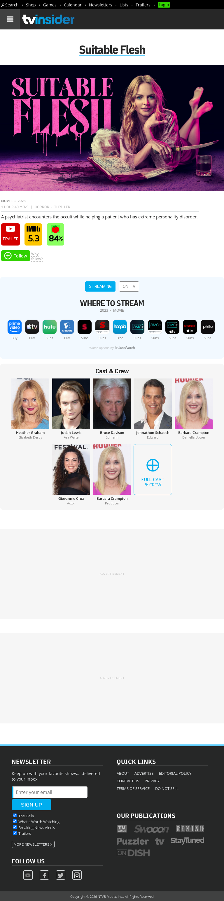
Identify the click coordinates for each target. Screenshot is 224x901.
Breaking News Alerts (36, 827)
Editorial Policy (175, 773)
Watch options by (112, 348)
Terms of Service (133, 788)
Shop (31, 5)
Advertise (143, 773)
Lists (124, 5)
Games (50, 5)
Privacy (152, 780)
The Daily (26, 815)
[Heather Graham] (30, 408)
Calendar (73, 5)
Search (12, 5)
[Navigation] (10, 19)
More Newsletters (32, 844)
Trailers (143, 5)
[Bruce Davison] (112, 408)
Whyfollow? (37, 256)
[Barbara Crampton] (193, 408)
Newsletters (100, 5)
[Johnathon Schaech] (153, 408)
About (123, 773)
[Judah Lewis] (71, 408)
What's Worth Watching (39, 821)
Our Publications (146, 815)
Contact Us (128, 780)
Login (164, 4)
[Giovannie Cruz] (71, 474)
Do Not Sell (166, 788)
